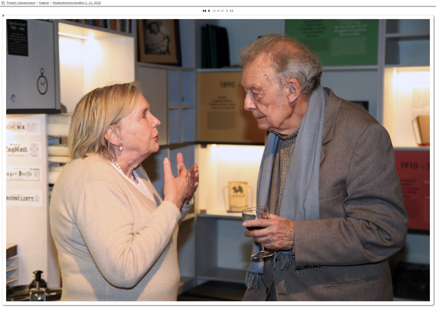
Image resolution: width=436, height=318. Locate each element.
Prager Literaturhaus (21, 2)
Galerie (44, 2)
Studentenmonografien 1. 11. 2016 (76, 2)
